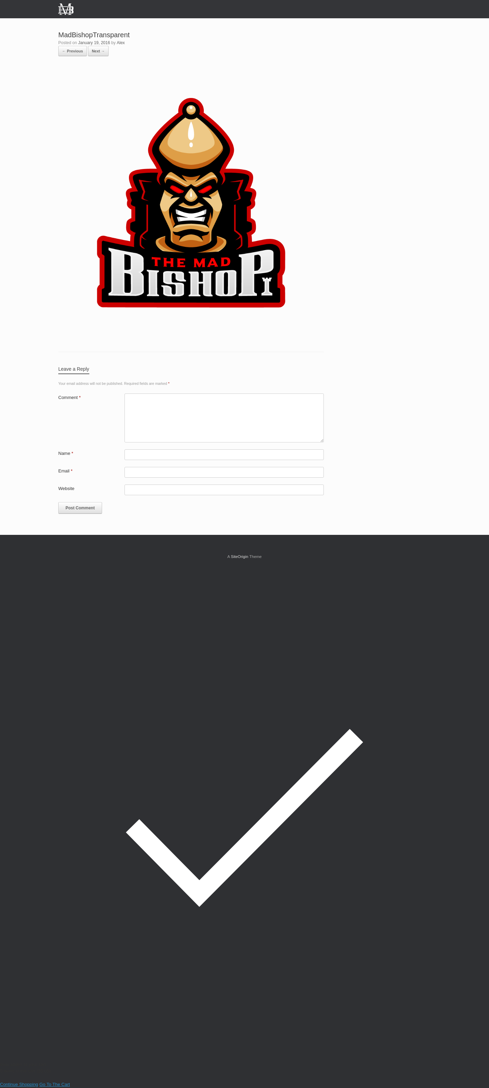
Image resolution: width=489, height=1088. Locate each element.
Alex (121, 42)
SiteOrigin (239, 557)
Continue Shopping (19, 1084)
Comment (69, 397)
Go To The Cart (54, 1084)
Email (65, 470)
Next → (98, 51)
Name (65, 453)
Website (66, 488)
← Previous (72, 51)
